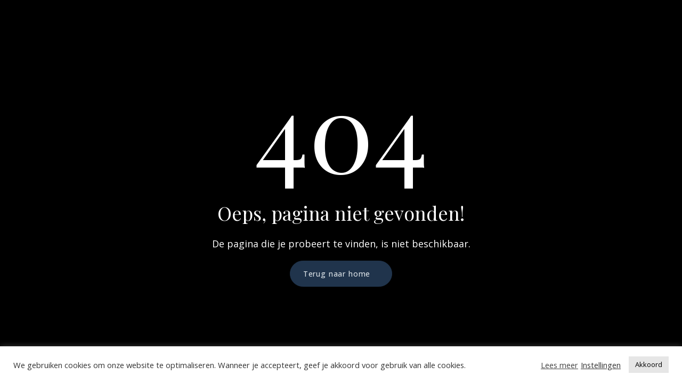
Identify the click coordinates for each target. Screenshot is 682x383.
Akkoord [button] (648, 364)
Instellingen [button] (601, 365)
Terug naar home (337, 274)
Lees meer (559, 365)
